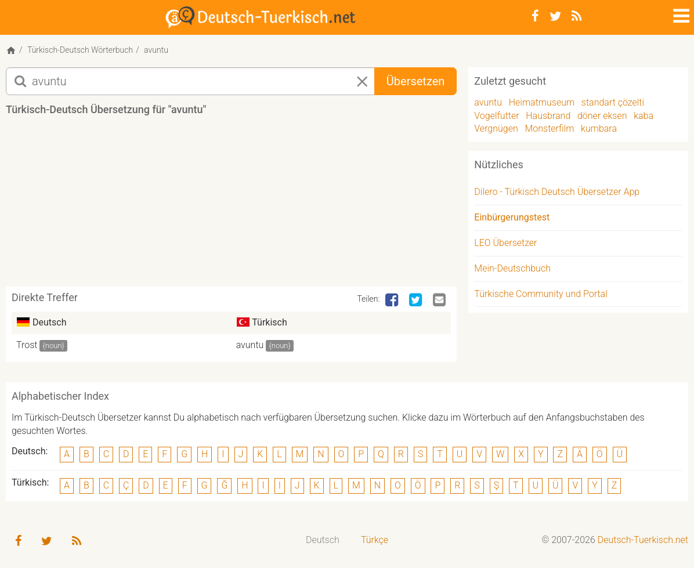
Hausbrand (548, 115)
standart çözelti (612, 102)
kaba (643, 115)
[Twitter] (555, 16)
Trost (26, 344)
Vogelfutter (496, 115)
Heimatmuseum (541, 102)
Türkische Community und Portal (540, 293)
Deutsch (322, 539)
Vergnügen (496, 128)
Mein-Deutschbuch (512, 268)
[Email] (440, 300)
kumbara (599, 128)
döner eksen (602, 115)
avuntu (250, 344)
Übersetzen (415, 81)
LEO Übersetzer (505, 242)
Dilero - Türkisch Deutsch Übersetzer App (556, 191)
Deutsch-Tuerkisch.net (643, 539)
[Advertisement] (231, 205)
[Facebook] (535, 16)
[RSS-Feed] (576, 16)
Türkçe (374, 539)
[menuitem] (322, 540)
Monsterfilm (549, 128)
